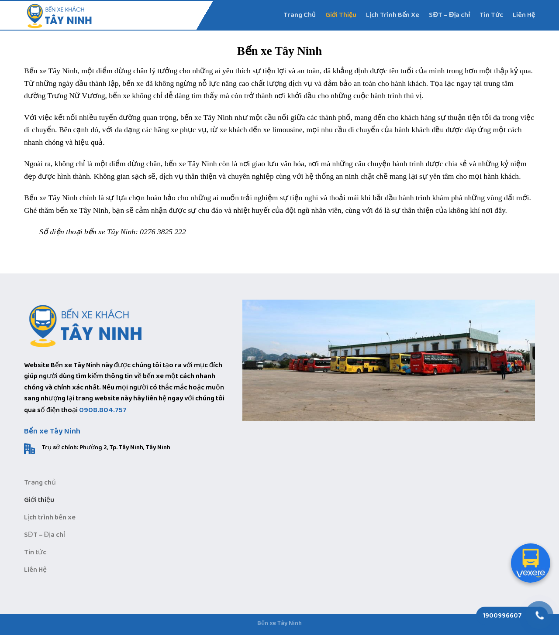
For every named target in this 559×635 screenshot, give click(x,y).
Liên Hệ (524, 15)
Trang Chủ (299, 15)
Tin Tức (491, 15)
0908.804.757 (103, 410)
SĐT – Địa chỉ (449, 15)
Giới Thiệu (341, 15)
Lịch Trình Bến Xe (392, 15)
